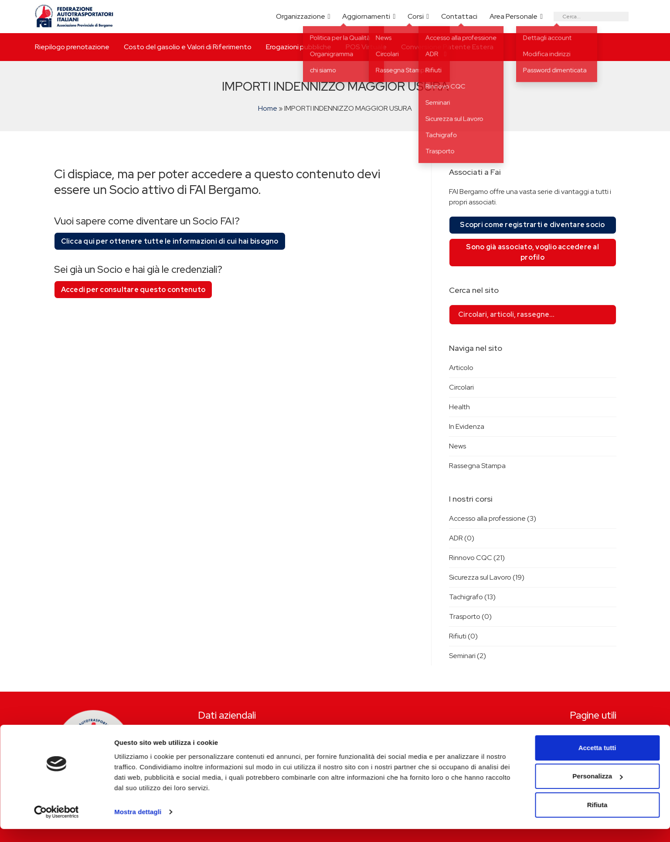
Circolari (461, 387)
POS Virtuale (366, 46)
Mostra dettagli (137, 824)
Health (459, 406)
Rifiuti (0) (463, 636)
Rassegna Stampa (477, 465)
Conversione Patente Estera (447, 46)
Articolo (461, 367)
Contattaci (459, 16)
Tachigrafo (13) (472, 596)
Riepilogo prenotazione (72, 46)
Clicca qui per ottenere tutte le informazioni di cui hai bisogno (170, 241)
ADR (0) (461, 538)
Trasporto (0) (470, 616)
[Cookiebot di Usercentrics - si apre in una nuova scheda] (56, 825)
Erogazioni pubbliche (298, 46)
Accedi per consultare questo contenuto (133, 289)
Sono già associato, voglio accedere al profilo (532, 252)
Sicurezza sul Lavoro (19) (486, 577)
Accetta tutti (597, 760)
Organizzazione (300, 16)
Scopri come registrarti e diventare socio (532, 224)
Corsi (416, 16)
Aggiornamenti (366, 16)
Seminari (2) (467, 655)
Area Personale (513, 16)
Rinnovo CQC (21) (477, 557)
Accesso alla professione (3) (492, 518)
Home (267, 108)
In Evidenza (466, 426)
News (457, 446)
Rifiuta (597, 818)
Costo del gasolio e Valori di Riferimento (188, 46)
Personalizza (597, 789)
